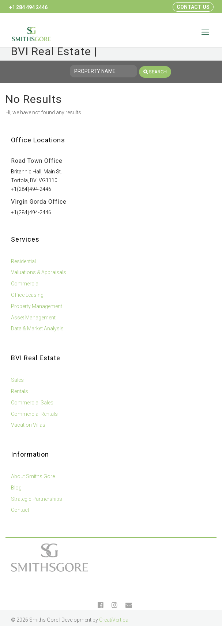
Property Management (36, 306)
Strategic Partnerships (36, 499)
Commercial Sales (32, 403)
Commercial (25, 284)
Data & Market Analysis (37, 328)
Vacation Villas (28, 425)
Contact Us (193, 7)
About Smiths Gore (33, 476)
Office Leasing (27, 295)
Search (155, 71)
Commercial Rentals (34, 414)
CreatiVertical (114, 620)
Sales (17, 380)
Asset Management (33, 317)
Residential (23, 261)
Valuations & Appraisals (38, 272)
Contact (20, 510)
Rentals (19, 391)
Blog (16, 488)
